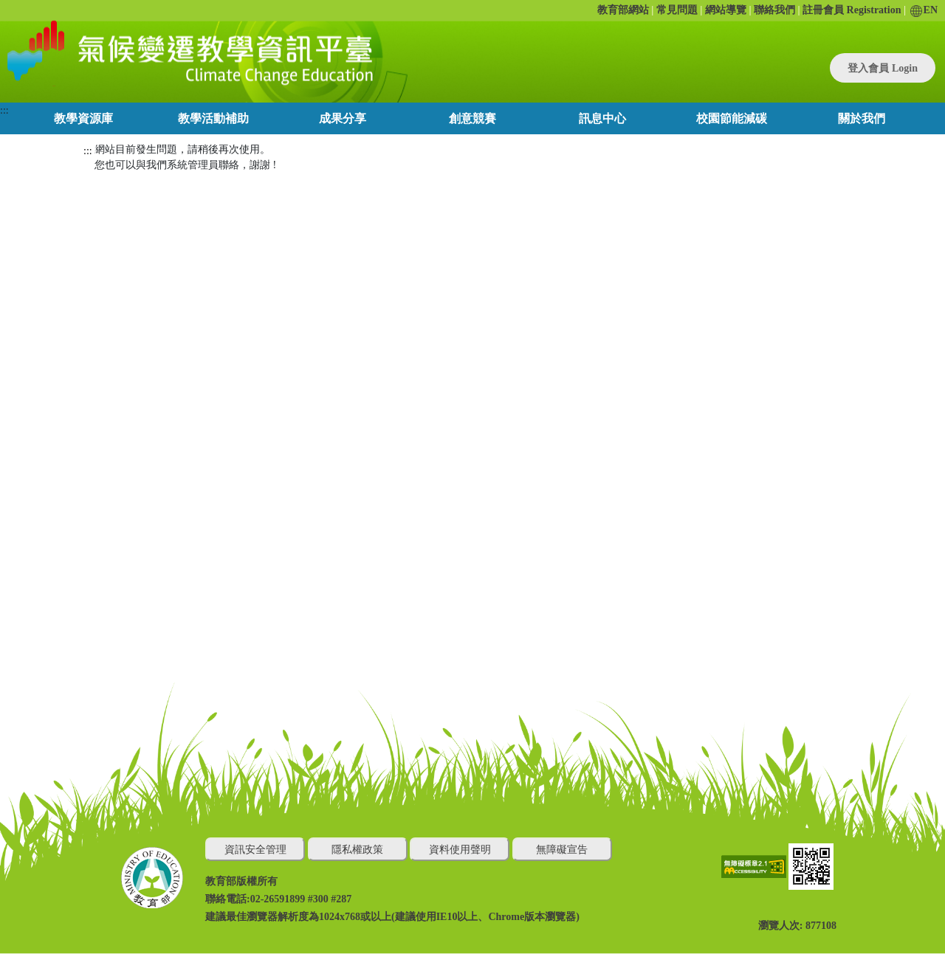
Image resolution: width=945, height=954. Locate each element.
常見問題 (677, 9)
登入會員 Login (883, 68)
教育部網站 (623, 9)
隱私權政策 (357, 849)
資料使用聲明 (460, 849)
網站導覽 (725, 9)
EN (924, 9)
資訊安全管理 (255, 849)
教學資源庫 (83, 118)
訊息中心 (602, 118)
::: (4, 110)
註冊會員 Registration (852, 9)
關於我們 (861, 118)
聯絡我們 (774, 9)
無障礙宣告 (562, 849)
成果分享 (342, 118)
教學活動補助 (213, 118)
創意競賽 (472, 118)
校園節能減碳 (731, 118)
